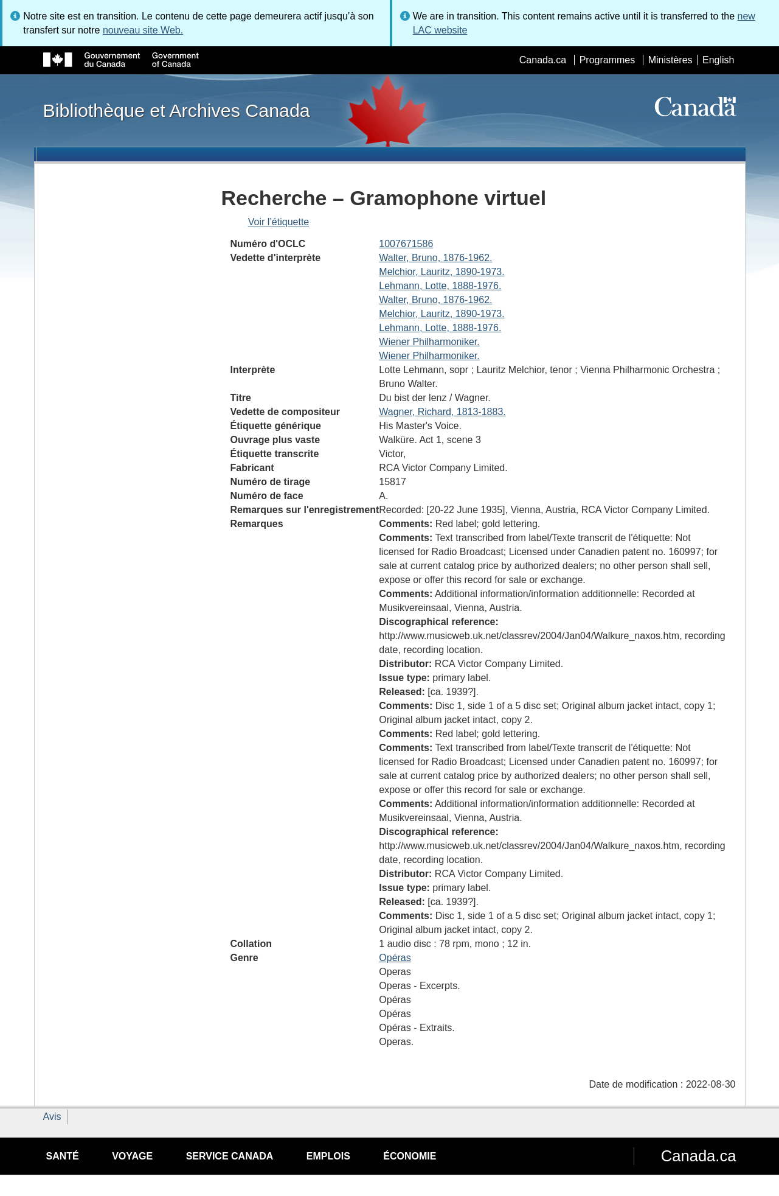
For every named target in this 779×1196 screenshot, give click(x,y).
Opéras (394, 958)
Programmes (607, 60)
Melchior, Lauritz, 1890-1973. (441, 272)
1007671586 (406, 244)
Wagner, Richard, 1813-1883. (442, 412)
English (718, 60)
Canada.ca (542, 60)
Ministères (670, 60)
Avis (52, 1116)
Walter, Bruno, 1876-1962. (435, 258)
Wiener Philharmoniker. (429, 342)
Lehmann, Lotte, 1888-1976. (440, 286)
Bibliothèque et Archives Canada (176, 110)
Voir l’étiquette (279, 222)
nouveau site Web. (143, 30)
